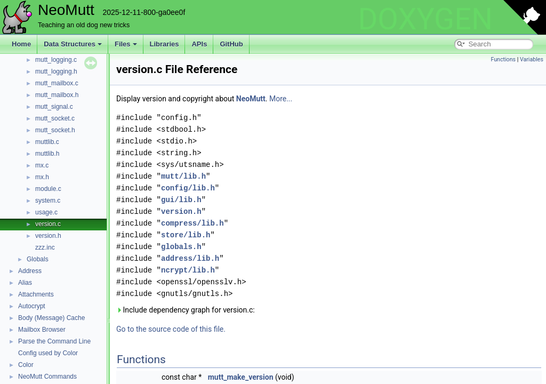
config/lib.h (188, 188)
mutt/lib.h (183, 176)
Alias (25, 282)
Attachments (36, 294)
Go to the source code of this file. (171, 329)
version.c (48, 224)
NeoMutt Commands (47, 376)
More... (280, 98)
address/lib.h (190, 258)
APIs (199, 44)
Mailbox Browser (42, 329)
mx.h (42, 177)
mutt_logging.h (56, 71)
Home (21, 44)
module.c (48, 189)
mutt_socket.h (55, 130)
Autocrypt (31, 306)
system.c (47, 200)
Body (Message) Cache (51, 318)
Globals (38, 259)
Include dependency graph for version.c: (185, 310)
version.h (48, 235)
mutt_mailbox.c (56, 83)
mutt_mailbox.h (56, 95)
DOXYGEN (425, 19)
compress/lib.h (192, 223)
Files (126, 44)
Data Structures (73, 44)
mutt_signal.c (54, 106)
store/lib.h (185, 235)
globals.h (181, 247)
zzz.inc (45, 247)
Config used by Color (48, 353)
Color (26, 365)
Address (30, 271)
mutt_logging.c (56, 59)
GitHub (231, 44)
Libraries (164, 44)
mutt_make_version (241, 377)
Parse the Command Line (54, 341)
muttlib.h (47, 153)
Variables (531, 59)
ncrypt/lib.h (188, 270)
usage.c (46, 212)
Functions (503, 59)
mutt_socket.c (55, 118)
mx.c (42, 165)
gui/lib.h (181, 200)
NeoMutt (251, 98)
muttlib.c (47, 142)
